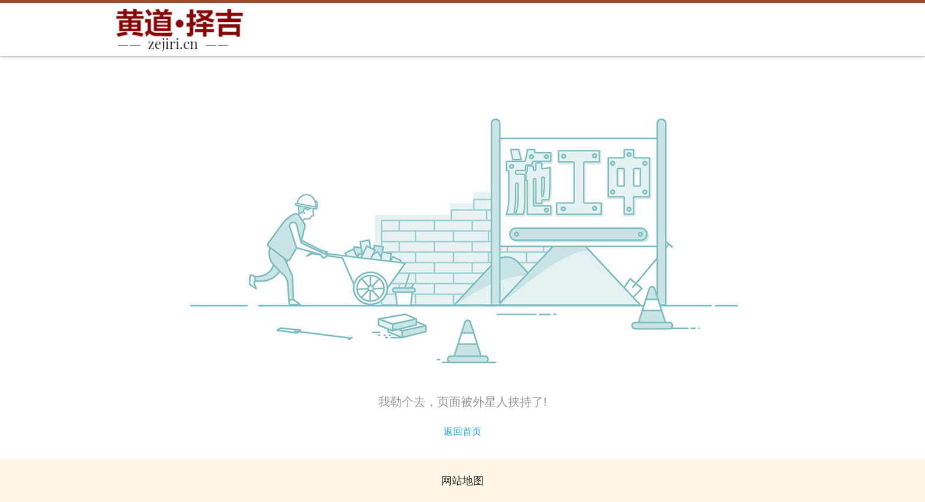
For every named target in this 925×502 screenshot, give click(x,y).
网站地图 (462, 481)
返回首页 (462, 431)
